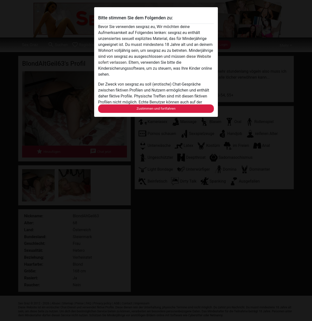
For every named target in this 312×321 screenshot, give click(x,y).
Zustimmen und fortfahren (156, 108)
